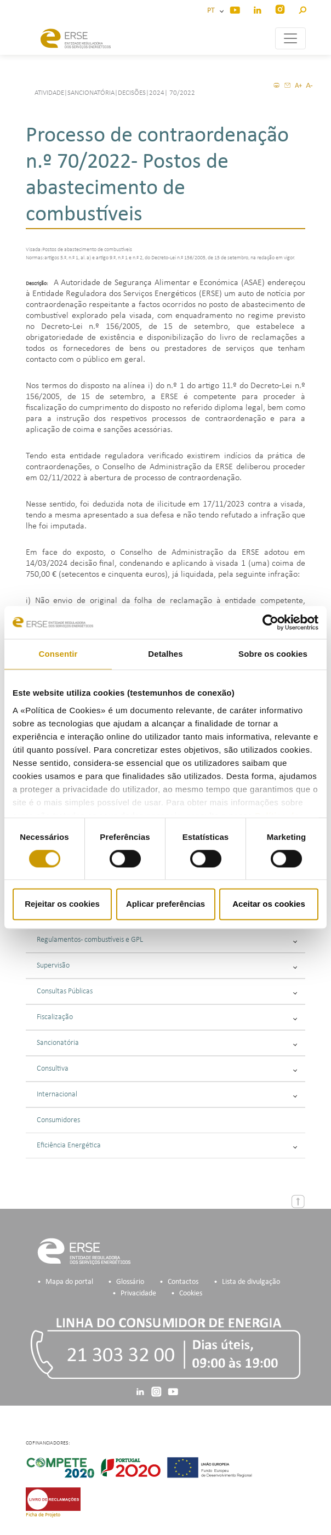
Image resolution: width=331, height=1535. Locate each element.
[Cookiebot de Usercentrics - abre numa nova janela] (270, 622)
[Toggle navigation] (290, 38)
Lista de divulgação (251, 1282)
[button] (302, 8)
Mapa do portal (69, 1282)
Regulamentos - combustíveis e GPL (167, 940)
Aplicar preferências (165, 904)
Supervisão (167, 966)
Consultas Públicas (167, 991)
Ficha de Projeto (43, 1515)
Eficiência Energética (167, 1145)
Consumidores (58, 1120)
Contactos (183, 1282)
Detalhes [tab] (165, 653)
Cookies (190, 1293)
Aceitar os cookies (268, 904)
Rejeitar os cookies (62, 904)
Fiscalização (167, 1017)
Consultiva (167, 1069)
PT (212, 11)
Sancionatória (167, 1043)
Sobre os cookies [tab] (272, 653)
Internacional (167, 1094)
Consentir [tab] (58, 653)
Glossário (130, 1282)
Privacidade (138, 1293)
